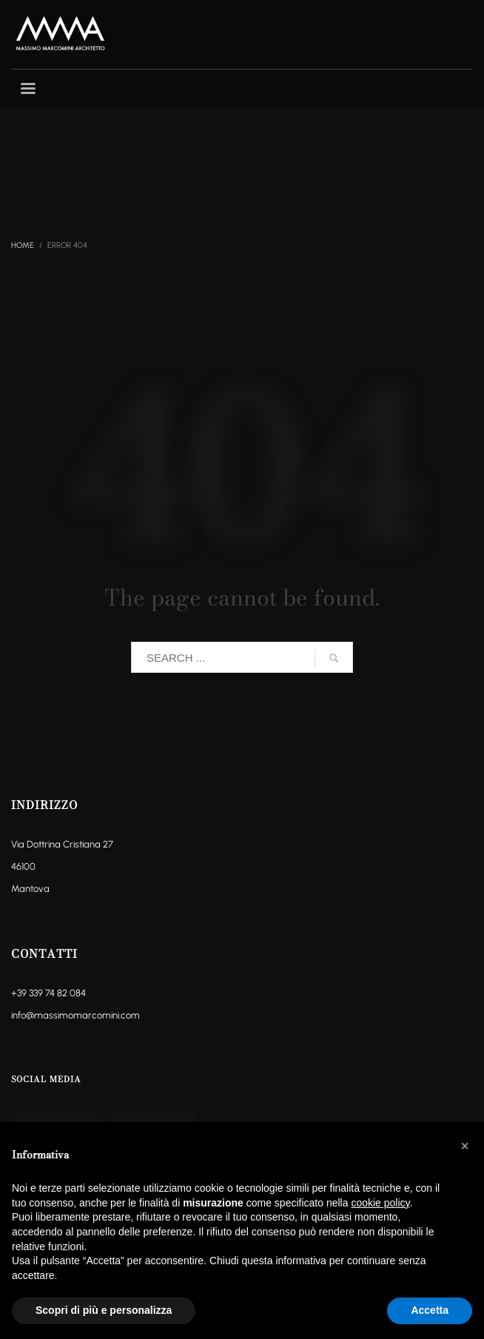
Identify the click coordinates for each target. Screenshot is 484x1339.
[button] (465, 1146)
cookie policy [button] (380, 1203)
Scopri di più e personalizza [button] (104, 1310)
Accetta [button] (429, 1310)
